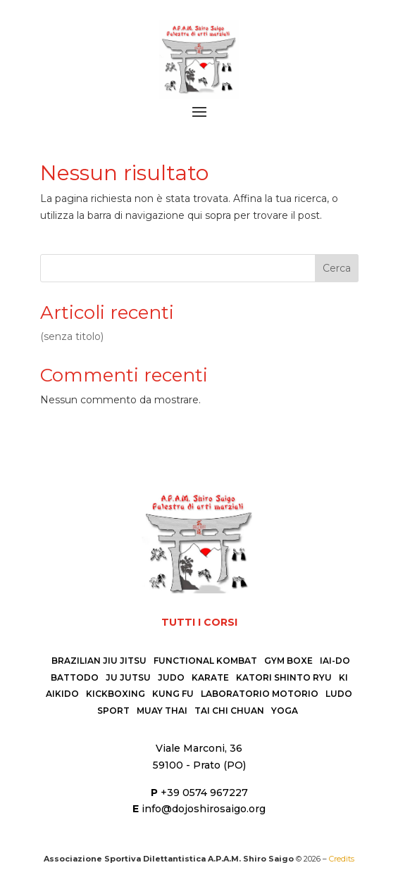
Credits (341, 859)
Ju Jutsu (128, 677)
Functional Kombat (205, 660)
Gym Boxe (288, 660)
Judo (171, 677)
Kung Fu (173, 693)
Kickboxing (115, 693)
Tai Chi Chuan (229, 710)
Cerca (337, 268)
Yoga (284, 710)
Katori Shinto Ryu (284, 677)
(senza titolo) (72, 336)
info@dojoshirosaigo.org (204, 808)
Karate (210, 677)
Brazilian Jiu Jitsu (99, 660)
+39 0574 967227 (204, 792)
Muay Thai (162, 710)
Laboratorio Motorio (259, 693)
